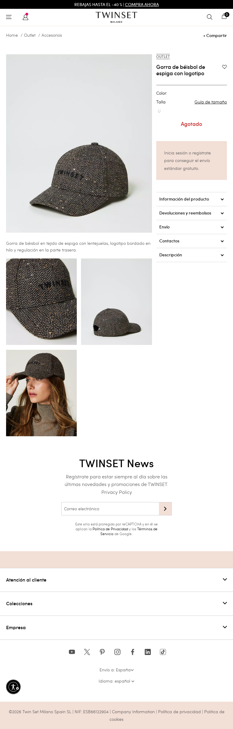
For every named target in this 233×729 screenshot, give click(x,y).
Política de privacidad (180, 711)
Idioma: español (116, 681)
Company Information (133, 711)
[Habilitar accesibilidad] (13, 687)
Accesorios (52, 35)
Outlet (29, 35)
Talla (191, 102)
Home (12, 35)
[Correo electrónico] (110, 508)
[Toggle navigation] (10, 17)
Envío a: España (117, 670)
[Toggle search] (211, 17)
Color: (161, 93)
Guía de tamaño (210, 102)
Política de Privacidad (110, 528)
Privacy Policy (116, 492)
